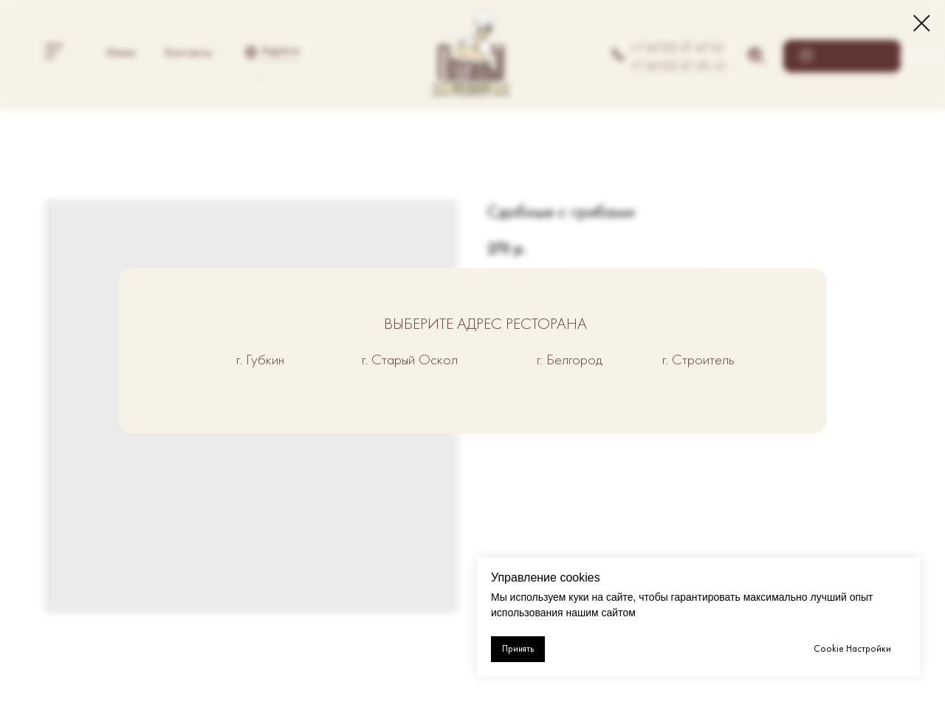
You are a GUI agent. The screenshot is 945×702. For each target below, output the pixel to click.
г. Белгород (569, 359)
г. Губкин (260, 359)
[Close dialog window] (922, 23)
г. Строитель (698, 359)
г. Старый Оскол (410, 359)
